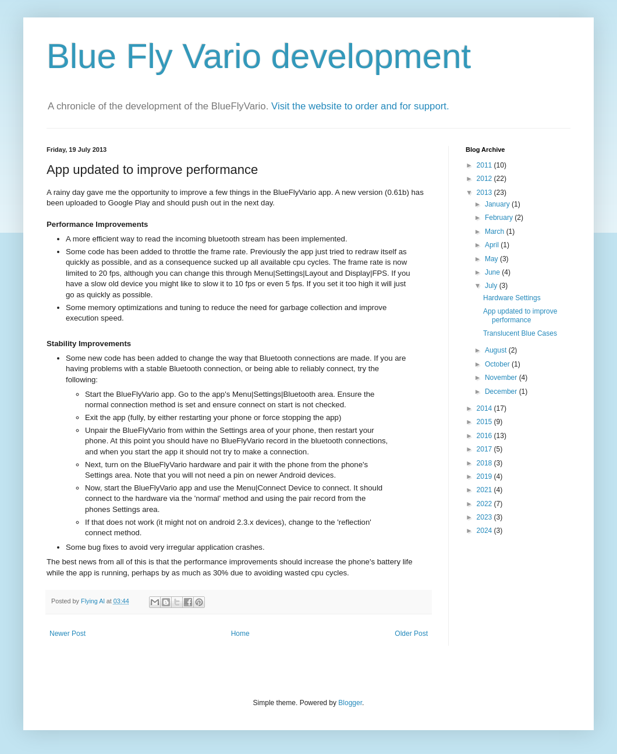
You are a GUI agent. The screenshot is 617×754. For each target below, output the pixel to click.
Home (240, 633)
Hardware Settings (512, 298)
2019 (485, 476)
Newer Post (67, 633)
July (492, 286)
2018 (485, 463)
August (497, 350)
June (493, 272)
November (502, 378)
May (492, 259)
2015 (485, 422)
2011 (485, 165)
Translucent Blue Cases (520, 333)
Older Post (411, 633)
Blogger (350, 703)
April (493, 245)
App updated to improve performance (520, 315)
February (500, 218)
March (495, 231)
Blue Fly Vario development (259, 56)
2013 (485, 192)
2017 (485, 449)
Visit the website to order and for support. (360, 106)
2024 (485, 531)
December (502, 391)
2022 (485, 504)
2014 (485, 408)
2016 (485, 436)
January (498, 204)
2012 (485, 179)
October (498, 364)
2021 (485, 490)
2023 (485, 517)
